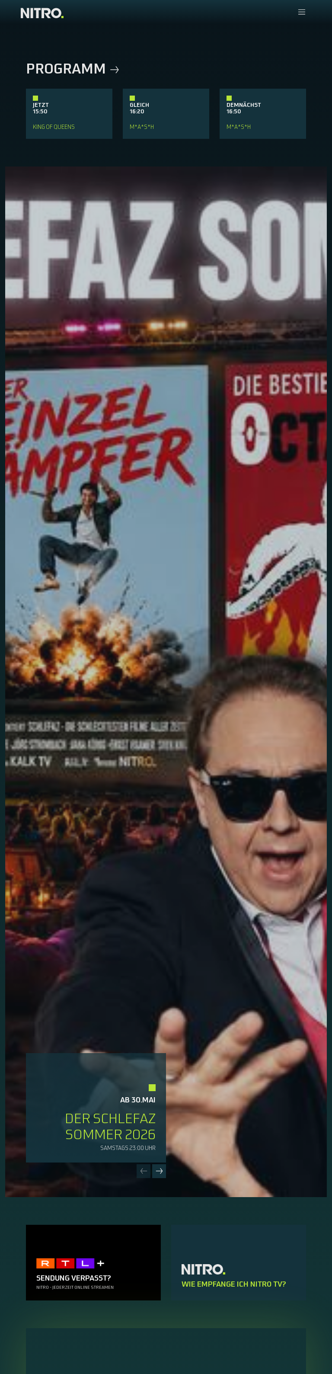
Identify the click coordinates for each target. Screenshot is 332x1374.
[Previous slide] (143, 1171)
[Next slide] (159, 1171)
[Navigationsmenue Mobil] (301, 13)
